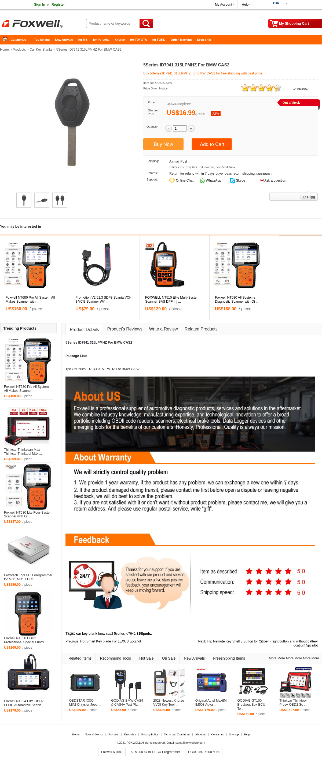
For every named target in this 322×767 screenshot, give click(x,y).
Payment (113, 734)
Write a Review (163, 329)
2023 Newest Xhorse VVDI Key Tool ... (168, 702)
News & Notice (94, 734)
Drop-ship (204, 39)
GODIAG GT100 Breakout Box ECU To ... (251, 704)
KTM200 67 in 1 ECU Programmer (155, 752)
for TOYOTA (138, 39)
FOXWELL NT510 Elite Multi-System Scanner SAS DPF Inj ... (172, 299)
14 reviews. (300, 88)
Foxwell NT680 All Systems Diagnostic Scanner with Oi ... (237, 299)
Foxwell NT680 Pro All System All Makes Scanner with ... (30, 299)
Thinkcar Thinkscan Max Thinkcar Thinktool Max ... (23, 452)
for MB (83, 39)
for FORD (158, 39)
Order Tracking (181, 39)
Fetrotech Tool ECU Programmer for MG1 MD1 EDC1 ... (28, 577)
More (272, 658)
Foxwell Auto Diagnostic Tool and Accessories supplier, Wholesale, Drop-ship (43, 24)
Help (245, 4)
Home (6, 40)
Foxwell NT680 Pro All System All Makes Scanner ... (26, 389)
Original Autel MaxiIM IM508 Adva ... (211, 702)
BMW (118, 342)
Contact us (217, 734)
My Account (223, 4)
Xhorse (120, 39)
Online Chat (184, 180)
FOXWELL (134, 742)
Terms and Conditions (177, 734)
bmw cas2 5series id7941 (117, 634)
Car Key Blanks (41, 49)
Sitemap (234, 734)
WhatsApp (213, 180)
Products (19, 49)
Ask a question (275, 180)
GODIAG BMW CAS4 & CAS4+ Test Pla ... (127, 702)
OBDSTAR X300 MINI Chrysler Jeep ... (85, 702)
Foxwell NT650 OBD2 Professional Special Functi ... (26, 640)
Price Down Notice (155, 88)
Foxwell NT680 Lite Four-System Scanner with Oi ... (28, 514)
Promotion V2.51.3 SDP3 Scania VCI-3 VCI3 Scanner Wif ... (103, 299)
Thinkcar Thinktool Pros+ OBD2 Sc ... (293, 702)
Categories (18, 39)
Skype (240, 180)
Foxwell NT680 (112, 752)
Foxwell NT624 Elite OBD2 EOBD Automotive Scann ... (24, 703)
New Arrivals (64, 39)
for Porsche (101, 39)
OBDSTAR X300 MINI (203, 752)
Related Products (201, 329)
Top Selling (42, 39)
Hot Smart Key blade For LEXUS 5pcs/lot (110, 641)
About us (200, 734)
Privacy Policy (149, 734)
